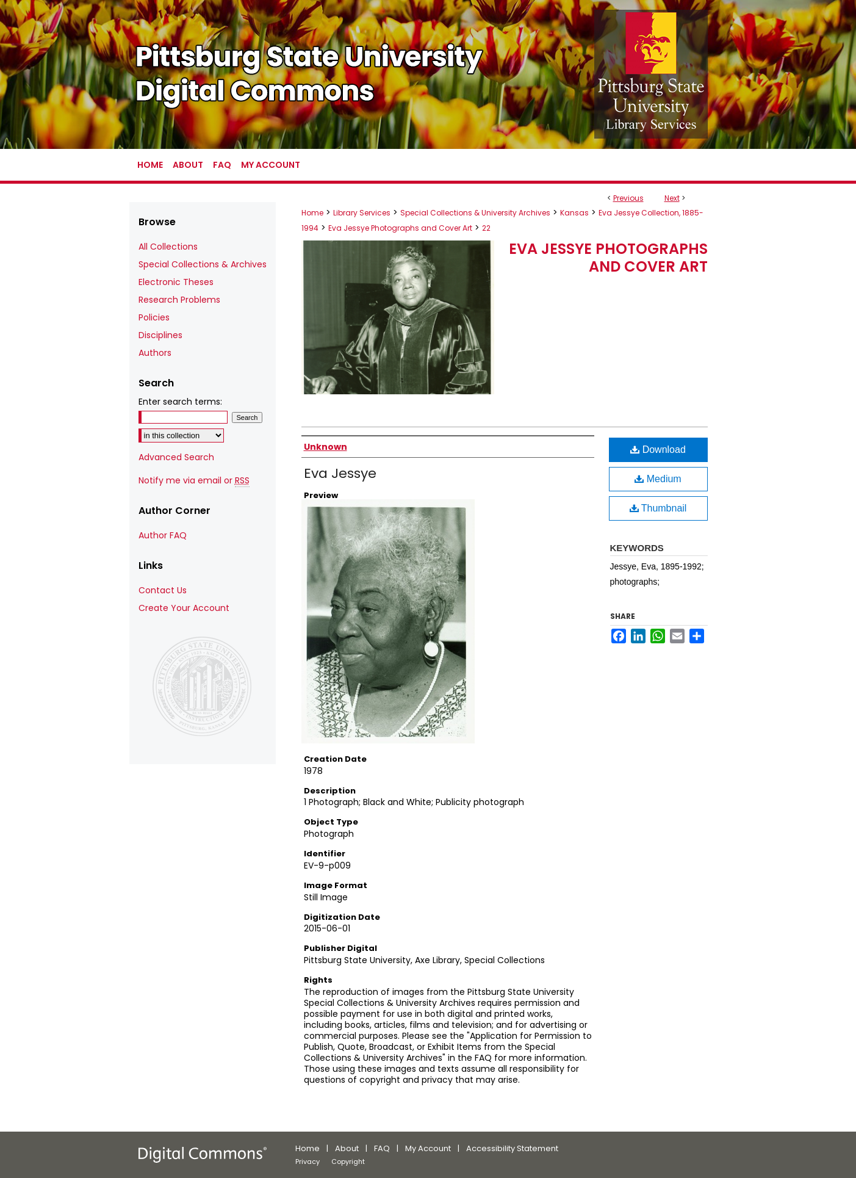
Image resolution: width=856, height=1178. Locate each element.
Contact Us (162, 590)
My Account (428, 1148)
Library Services (361, 213)
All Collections (168, 246)
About (347, 1148)
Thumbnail (658, 508)
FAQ (382, 1148)
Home (312, 213)
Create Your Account (183, 608)
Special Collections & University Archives (475, 213)
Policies (154, 317)
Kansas (574, 213)
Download (658, 449)
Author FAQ (162, 535)
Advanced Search (176, 457)
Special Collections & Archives (202, 264)
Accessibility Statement (512, 1148)
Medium (658, 479)
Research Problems (179, 300)
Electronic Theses (176, 282)
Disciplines (160, 335)
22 (486, 228)
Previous (628, 198)
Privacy (307, 1161)
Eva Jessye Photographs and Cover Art (400, 228)
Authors (154, 353)
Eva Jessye (340, 473)
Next (672, 198)
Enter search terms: (180, 402)
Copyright (348, 1161)
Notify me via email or (194, 480)
